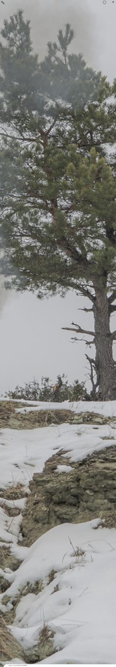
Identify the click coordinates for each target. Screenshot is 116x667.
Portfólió (24, 665)
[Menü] (113, 2)
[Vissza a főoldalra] (2, 2)
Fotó (18, 665)
